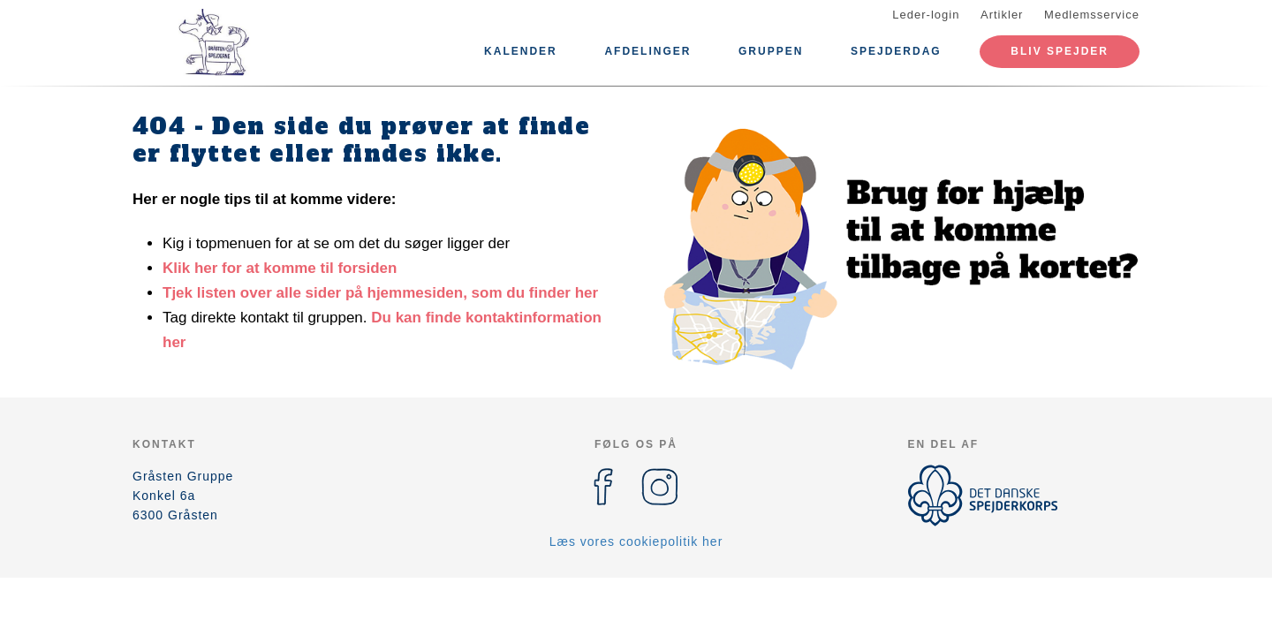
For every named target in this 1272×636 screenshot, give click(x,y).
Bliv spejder (1060, 51)
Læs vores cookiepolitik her (636, 541)
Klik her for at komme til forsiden (280, 268)
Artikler (1001, 14)
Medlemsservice (1092, 14)
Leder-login (925, 14)
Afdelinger (647, 51)
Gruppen (770, 51)
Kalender (520, 51)
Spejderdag (896, 51)
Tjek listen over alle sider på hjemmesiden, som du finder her (380, 292)
